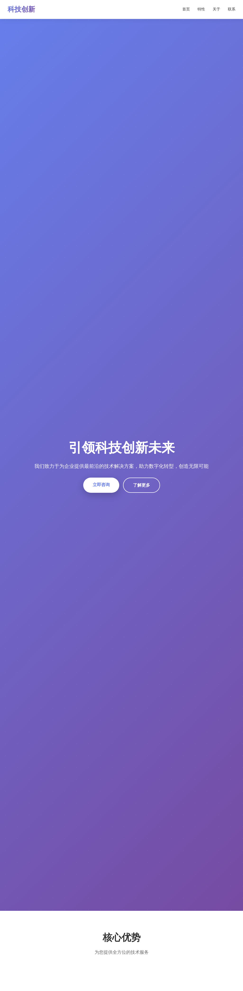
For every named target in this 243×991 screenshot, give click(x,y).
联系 (231, 9)
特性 (201, 9)
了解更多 (141, 485)
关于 (216, 9)
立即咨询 (101, 484)
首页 (186, 9)
